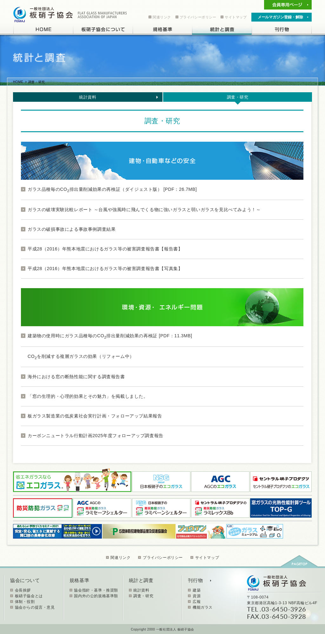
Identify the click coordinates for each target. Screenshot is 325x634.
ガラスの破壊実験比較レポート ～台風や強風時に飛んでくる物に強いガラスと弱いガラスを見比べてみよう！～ (144, 209)
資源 (197, 596)
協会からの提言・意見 (35, 607)
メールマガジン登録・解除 (280, 17)
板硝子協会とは (29, 596)
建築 (197, 590)
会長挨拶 (23, 590)
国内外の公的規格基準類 (96, 596)
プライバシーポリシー (198, 17)
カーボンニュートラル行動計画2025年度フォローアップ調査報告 (95, 435)
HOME (18, 82)
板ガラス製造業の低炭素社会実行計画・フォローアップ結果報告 (95, 415)
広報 (197, 601)
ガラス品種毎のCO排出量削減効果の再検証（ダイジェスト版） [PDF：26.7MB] (112, 189)
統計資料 (87, 97)
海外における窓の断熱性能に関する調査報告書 (76, 376)
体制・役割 (25, 601)
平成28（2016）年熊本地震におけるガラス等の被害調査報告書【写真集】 (105, 268)
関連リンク (162, 17)
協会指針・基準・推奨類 (96, 590)
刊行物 (195, 580)
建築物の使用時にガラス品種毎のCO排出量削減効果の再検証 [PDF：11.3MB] (110, 335)
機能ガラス (203, 607)
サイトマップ (236, 17)
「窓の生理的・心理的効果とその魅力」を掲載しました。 (88, 396)
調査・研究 (238, 97)
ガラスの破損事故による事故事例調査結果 (72, 229)
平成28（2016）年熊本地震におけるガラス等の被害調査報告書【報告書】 (105, 248)
